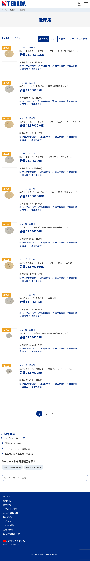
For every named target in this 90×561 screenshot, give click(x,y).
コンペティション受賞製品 (17, 448)
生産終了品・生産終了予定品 (18, 453)
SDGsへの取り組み (12, 512)
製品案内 (9, 434)
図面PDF (72, 66)
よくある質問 (9, 525)
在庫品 (62, 39)
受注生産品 (81, 39)
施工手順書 (58, 66)
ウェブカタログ (27, 66)
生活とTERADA (10, 508)
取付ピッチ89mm (33, 467)
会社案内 (7, 500)
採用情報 (7, 504)
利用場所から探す (13, 443)
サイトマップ (9, 521)
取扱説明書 (44, 66)
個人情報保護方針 (11, 533)
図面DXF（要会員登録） (31, 69)
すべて (53, 39)
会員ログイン (9, 529)
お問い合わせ (9, 517)
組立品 (70, 39)
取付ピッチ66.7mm (12, 467)
